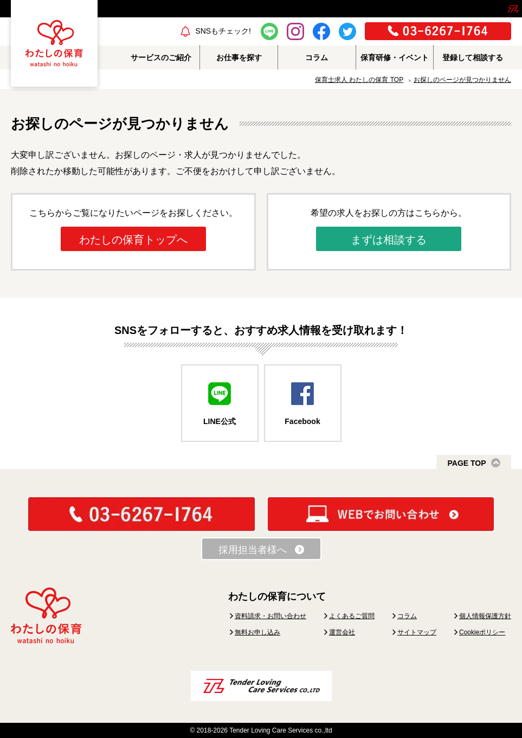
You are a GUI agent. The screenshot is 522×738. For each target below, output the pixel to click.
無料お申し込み (257, 632)
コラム (407, 616)
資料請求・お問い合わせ (270, 616)
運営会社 (342, 632)
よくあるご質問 (352, 616)
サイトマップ (416, 632)
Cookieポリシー (482, 632)
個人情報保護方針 (485, 616)
